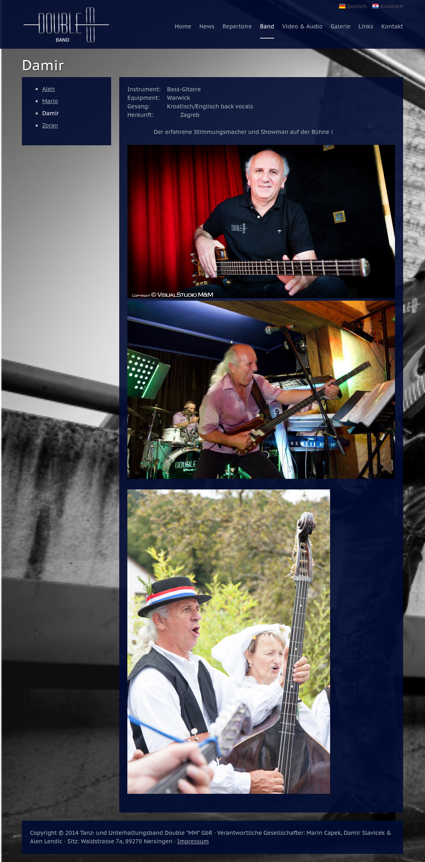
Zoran (50, 125)
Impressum (193, 841)
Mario (50, 101)
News (207, 26)
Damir (50, 113)
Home (183, 26)
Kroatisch (391, 6)
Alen (48, 89)
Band (267, 26)
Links (365, 26)
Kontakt (392, 26)
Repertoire (237, 26)
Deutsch (357, 6)
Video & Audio (302, 26)
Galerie (340, 26)
